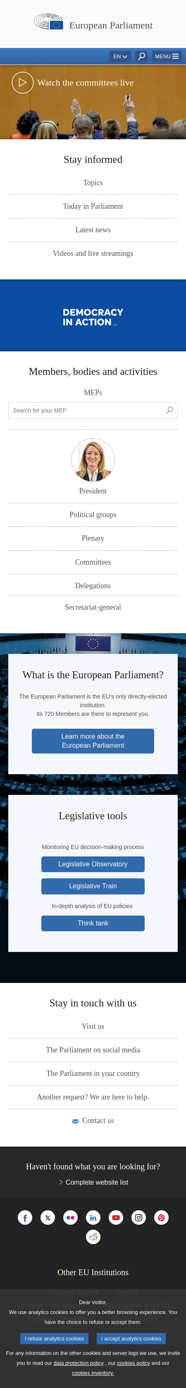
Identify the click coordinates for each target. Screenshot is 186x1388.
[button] (167, 56)
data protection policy (79, 1363)
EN (117, 56)
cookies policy (133, 1363)
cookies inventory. (93, 1373)
